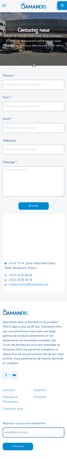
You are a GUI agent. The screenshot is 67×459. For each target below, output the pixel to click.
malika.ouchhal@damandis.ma (28, 284)
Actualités (40, 397)
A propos (9, 390)
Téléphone (9, 140)
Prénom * (9, 75)
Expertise (40, 390)
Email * (7, 119)
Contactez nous (13, 409)
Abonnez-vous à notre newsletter (24, 423)
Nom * (7, 97)
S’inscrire (17, 446)
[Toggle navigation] (3, 6)
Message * (10, 162)
